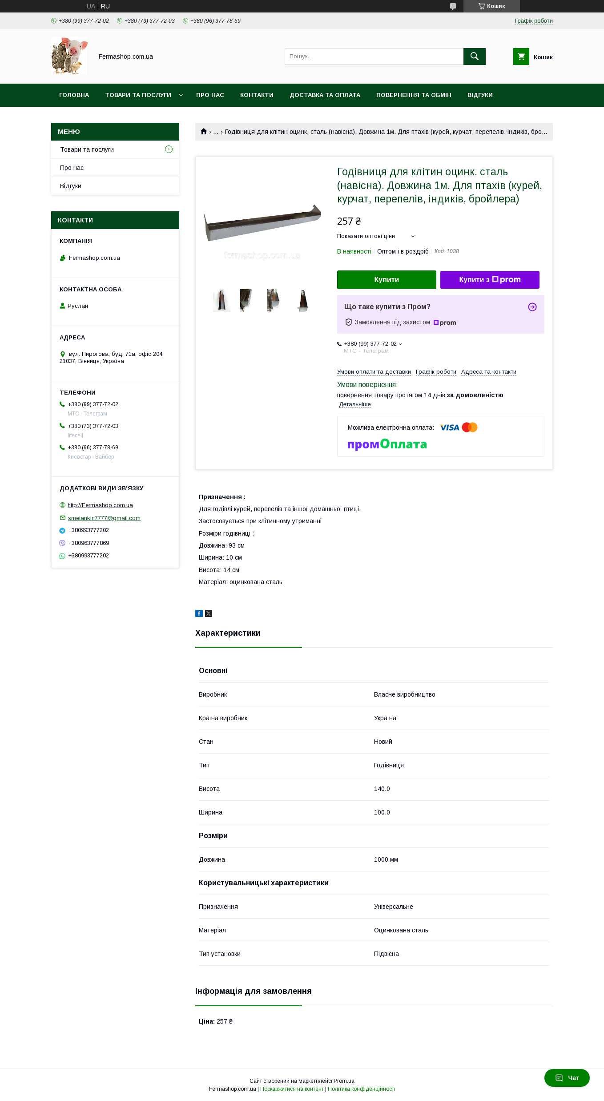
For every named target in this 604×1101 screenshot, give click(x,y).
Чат (567, 1078)
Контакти (257, 95)
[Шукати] (474, 56)
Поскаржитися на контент (292, 1089)
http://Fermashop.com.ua (100, 505)
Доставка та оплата (325, 95)
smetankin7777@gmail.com (104, 517)
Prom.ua (344, 1081)
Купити (386, 279)
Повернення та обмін (413, 95)
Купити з (489, 280)
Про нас (210, 95)
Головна (74, 95)
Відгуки (480, 95)
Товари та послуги (138, 95)
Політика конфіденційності (361, 1089)
